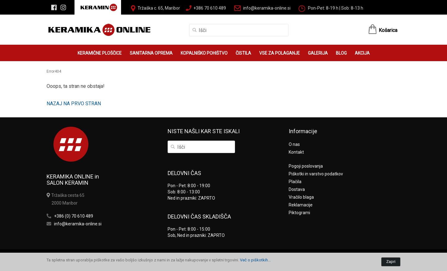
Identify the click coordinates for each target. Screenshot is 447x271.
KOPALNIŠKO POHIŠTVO (204, 53)
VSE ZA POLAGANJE (279, 53)
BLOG (341, 53)
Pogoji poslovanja (306, 166)
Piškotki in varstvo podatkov (316, 173)
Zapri (390, 261)
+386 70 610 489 (209, 8)
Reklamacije (301, 204)
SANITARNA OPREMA (151, 53)
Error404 (54, 71)
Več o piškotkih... (255, 260)
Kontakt (296, 152)
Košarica (388, 30)
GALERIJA (318, 53)
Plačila (295, 181)
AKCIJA (362, 53)
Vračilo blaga (301, 197)
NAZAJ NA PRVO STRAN (74, 103)
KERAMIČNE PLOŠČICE (100, 53)
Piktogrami (299, 212)
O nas (294, 144)
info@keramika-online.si (267, 8)
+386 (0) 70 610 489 (73, 216)
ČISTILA (243, 53)
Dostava (297, 189)
